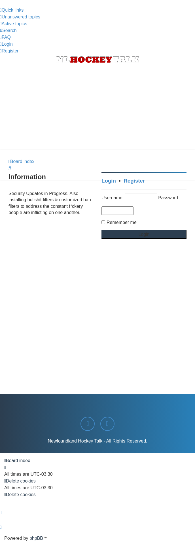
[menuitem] (20, 17)
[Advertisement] (97, 107)
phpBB (36, 538)
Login (108, 181)
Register (134, 181)
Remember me (122, 222)
